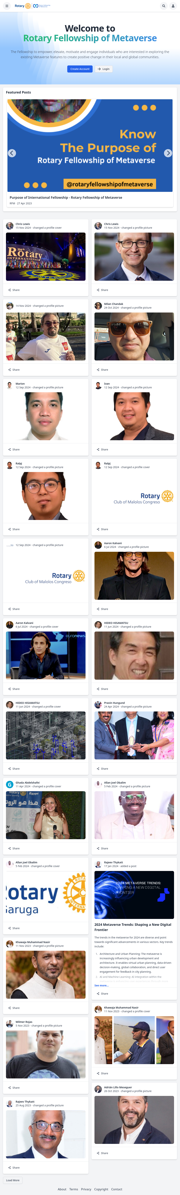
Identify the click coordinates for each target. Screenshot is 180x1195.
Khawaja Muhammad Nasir (33, 942)
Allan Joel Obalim (115, 782)
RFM (12, 203)
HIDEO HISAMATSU (116, 623)
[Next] (168, 153)
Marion (20, 383)
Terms (73, 1189)
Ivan (107, 383)
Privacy (86, 1189)
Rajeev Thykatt (113, 862)
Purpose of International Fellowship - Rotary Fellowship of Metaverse (66, 197)
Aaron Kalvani (113, 543)
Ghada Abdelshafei (28, 782)
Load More (12, 1180)
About (62, 1189)
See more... (101, 985)
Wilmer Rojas (24, 1022)
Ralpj (19, 463)
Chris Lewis (23, 224)
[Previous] (12, 153)
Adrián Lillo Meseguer (118, 1087)
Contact (116, 1189)
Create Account (79, 69)
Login (103, 69)
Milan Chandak (113, 304)
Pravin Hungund (114, 702)
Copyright (101, 1189)
